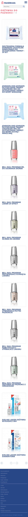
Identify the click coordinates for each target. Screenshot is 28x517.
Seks (2, 503)
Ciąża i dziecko (4, 480)
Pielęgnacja (3, 477)
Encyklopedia (4, 482)
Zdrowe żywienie (5, 492)
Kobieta (2, 498)
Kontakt (2, 508)
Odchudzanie (4, 473)
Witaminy (3, 475)
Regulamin (3, 506)
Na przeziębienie (5, 471)
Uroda (2, 485)
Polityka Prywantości (6, 510)
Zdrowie (3, 487)
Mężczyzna (3, 500)
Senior (2, 496)
